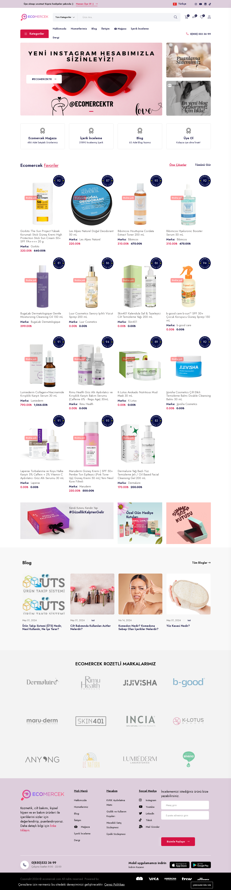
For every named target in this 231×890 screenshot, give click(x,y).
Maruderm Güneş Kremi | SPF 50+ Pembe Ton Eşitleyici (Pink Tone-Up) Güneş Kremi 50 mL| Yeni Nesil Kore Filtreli (91, 476)
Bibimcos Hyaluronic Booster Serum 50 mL (184, 232)
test (93, 620)
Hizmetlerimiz (79, 28)
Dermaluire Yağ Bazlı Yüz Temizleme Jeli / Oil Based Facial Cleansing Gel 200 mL (138, 474)
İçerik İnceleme (140, 28)
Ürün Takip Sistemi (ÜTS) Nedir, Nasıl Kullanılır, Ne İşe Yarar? (42, 627)
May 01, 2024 (29, 620)
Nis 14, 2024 (125, 620)
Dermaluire (134, 483)
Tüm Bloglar (201, 563)
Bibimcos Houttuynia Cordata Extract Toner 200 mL (136, 232)
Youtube (147, 807)
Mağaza (120, 28)
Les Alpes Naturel (89, 239)
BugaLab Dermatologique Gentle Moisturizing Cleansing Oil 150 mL (41, 315)
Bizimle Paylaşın (178, 841)
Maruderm (85, 486)
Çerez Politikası (114, 884)
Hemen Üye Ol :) (86, 3)
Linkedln (146, 813)
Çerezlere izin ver (202, 885)
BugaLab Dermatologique (45, 322)
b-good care (184, 325)
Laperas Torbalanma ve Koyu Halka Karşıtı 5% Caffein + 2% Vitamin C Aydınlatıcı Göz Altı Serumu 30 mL (42, 474)
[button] (91, 111)
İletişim (105, 28)
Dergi (56, 37)
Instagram (147, 800)
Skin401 (132, 322)
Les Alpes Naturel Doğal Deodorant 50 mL (91, 232)
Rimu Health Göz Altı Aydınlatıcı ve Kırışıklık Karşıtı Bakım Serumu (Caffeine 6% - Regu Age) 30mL (91, 395)
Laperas (35, 483)
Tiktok (145, 820)
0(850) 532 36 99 (200, 34)
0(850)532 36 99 (43, 862)
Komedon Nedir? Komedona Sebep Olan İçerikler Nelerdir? (138, 627)
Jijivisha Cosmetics (187, 404)
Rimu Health (86, 404)
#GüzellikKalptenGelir (86, 512)
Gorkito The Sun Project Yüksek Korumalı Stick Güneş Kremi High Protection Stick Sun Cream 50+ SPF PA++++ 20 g (41, 236)
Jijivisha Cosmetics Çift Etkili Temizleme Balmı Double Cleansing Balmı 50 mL (188, 395)
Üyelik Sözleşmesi (116, 834)
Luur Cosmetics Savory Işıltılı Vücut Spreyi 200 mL (91, 315)
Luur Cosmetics (88, 322)
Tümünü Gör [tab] (203, 165)
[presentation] (187, 828)
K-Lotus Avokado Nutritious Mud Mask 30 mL (137, 394)
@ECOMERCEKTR (44, 79)
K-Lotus (132, 401)
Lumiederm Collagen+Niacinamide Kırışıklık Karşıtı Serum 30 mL (42, 394)
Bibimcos (133, 239)
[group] (42, 682)
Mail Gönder (149, 827)
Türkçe (180, 3)
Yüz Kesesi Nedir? (178, 626)
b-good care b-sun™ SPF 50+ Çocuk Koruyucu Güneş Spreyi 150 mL (188, 316)
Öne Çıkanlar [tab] (177, 165)
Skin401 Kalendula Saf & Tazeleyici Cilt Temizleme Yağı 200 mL (139, 315)
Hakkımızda (59, 28)
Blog (94, 28)
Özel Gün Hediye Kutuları (139, 514)
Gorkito (35, 246)
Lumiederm (37, 401)
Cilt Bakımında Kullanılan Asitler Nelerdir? (90, 627)
